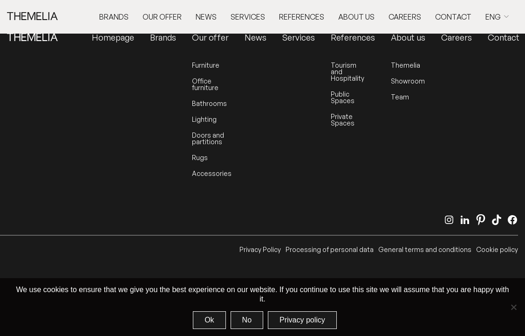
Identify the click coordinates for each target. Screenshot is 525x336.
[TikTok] (496, 219)
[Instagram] (449, 219)
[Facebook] (512, 219)
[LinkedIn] (464, 219)
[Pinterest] (480, 219)
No (247, 320)
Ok (209, 320)
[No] (513, 307)
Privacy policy (302, 320)
